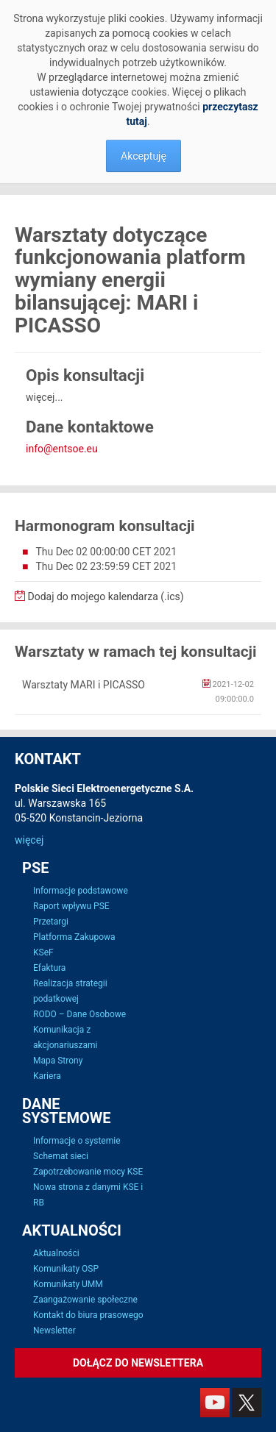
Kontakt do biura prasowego (88, 1315)
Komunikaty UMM (68, 1284)
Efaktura (49, 968)
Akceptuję (143, 156)
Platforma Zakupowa (74, 937)
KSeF (43, 952)
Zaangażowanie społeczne (85, 1299)
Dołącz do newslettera (138, 1363)
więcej (29, 840)
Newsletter (54, 1330)
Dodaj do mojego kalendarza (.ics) (99, 596)
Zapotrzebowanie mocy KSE (88, 1171)
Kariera (47, 1076)
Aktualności (56, 1253)
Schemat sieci (60, 1156)
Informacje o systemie (77, 1141)
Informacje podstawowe (80, 891)
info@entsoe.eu (62, 449)
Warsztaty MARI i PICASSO (83, 685)
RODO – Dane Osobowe (79, 1014)
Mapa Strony (57, 1060)
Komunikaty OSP (66, 1269)
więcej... (44, 397)
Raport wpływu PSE (71, 906)
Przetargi (50, 921)
